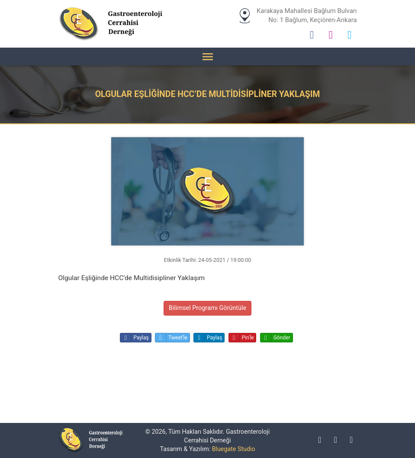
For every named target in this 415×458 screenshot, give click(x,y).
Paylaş (134, 337)
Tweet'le (171, 337)
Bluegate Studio (233, 448)
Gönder (275, 337)
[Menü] (208, 56)
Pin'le (241, 337)
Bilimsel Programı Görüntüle (207, 308)
